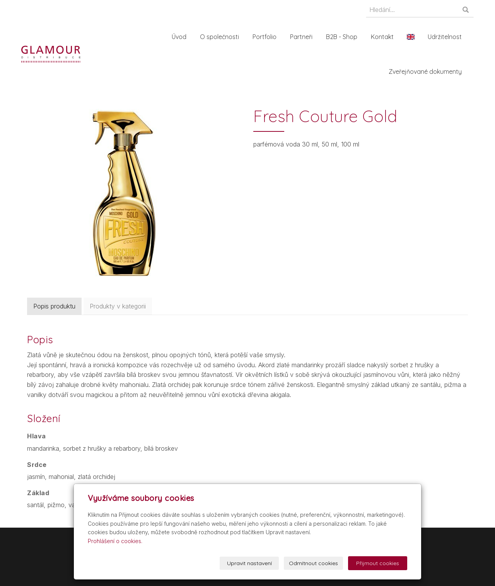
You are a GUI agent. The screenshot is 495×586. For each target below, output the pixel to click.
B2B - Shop (344, 37)
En (413, 37)
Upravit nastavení (249, 563)
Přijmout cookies (377, 563)
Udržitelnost (447, 37)
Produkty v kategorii (118, 306)
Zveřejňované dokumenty (427, 71)
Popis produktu (54, 306)
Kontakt (384, 37)
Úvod (181, 37)
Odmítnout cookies (313, 563)
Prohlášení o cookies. (115, 541)
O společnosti (221, 37)
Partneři (303, 37)
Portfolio (267, 37)
